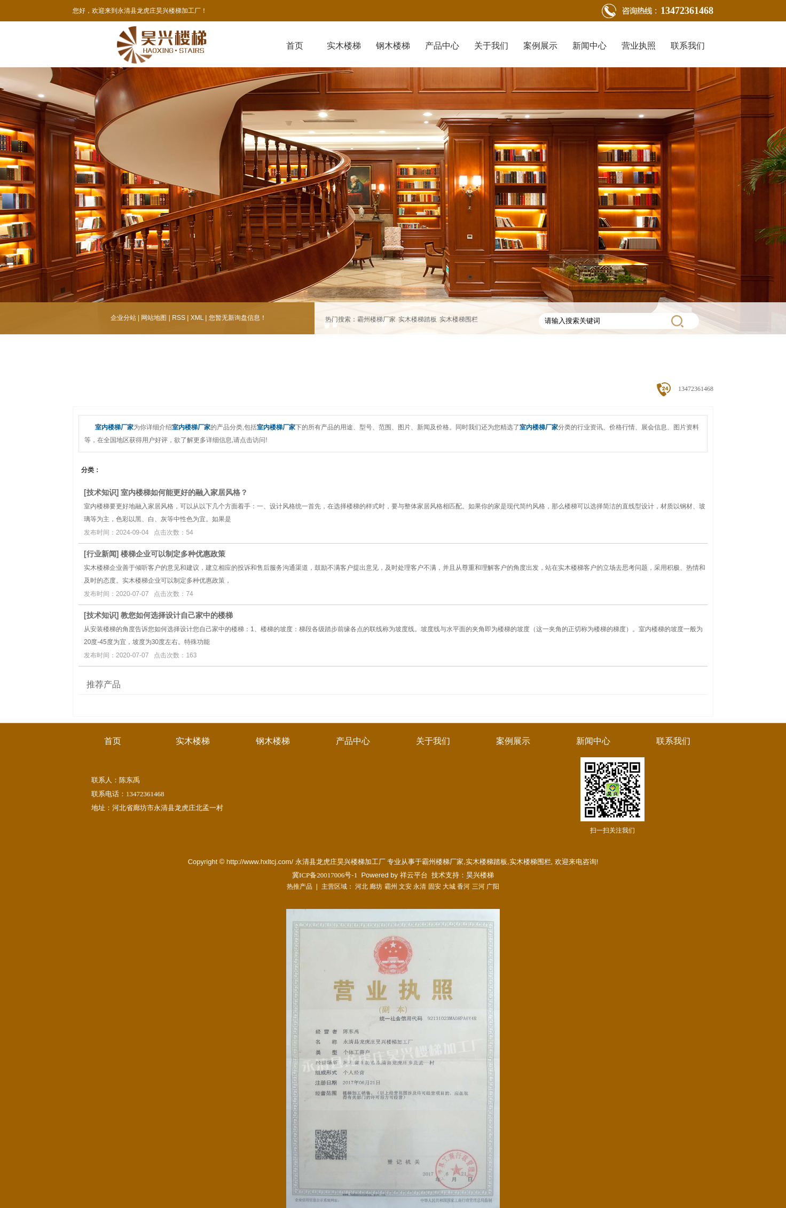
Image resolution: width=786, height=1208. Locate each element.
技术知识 (101, 492)
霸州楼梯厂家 (376, 319)
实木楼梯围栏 (458, 319)
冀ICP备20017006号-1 (324, 875)
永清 (419, 886)
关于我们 (491, 45)
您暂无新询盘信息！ (237, 317)
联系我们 (688, 45)
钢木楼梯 (393, 45)
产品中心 (442, 45)
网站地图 (154, 317)
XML (197, 317)
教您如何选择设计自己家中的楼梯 (177, 615)
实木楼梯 (344, 45)
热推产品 (299, 886)
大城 (449, 886)
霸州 (390, 886)
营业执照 (639, 45)
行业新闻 (101, 554)
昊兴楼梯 (480, 875)
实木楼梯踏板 (417, 319)
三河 (478, 886)
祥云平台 (414, 875)
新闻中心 (589, 45)
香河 (463, 886)
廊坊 (376, 886)
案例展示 (540, 45)
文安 (405, 886)
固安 (434, 886)
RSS (178, 317)
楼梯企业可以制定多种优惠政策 (173, 554)
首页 (294, 45)
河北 (361, 886)
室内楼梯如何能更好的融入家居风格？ (184, 492)
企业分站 (123, 317)
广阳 (492, 886)
